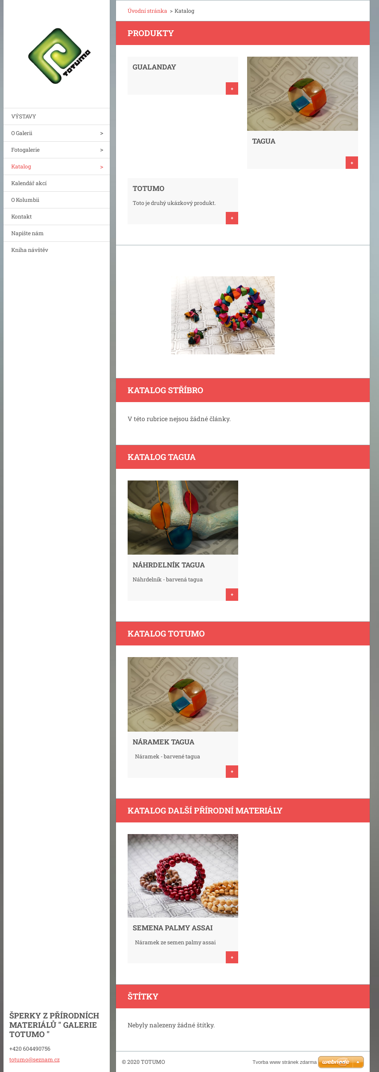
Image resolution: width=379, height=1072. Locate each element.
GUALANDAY (154, 66)
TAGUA (263, 141)
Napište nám (27, 233)
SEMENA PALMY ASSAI (173, 927)
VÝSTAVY (23, 116)
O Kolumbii (25, 199)
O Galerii (21, 133)
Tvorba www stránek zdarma (285, 1062)
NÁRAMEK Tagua (163, 741)
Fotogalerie (25, 149)
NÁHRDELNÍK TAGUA (169, 564)
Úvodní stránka (147, 10)
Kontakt (21, 216)
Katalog (21, 166)
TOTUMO (148, 188)
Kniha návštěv (29, 249)
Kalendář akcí (29, 183)
